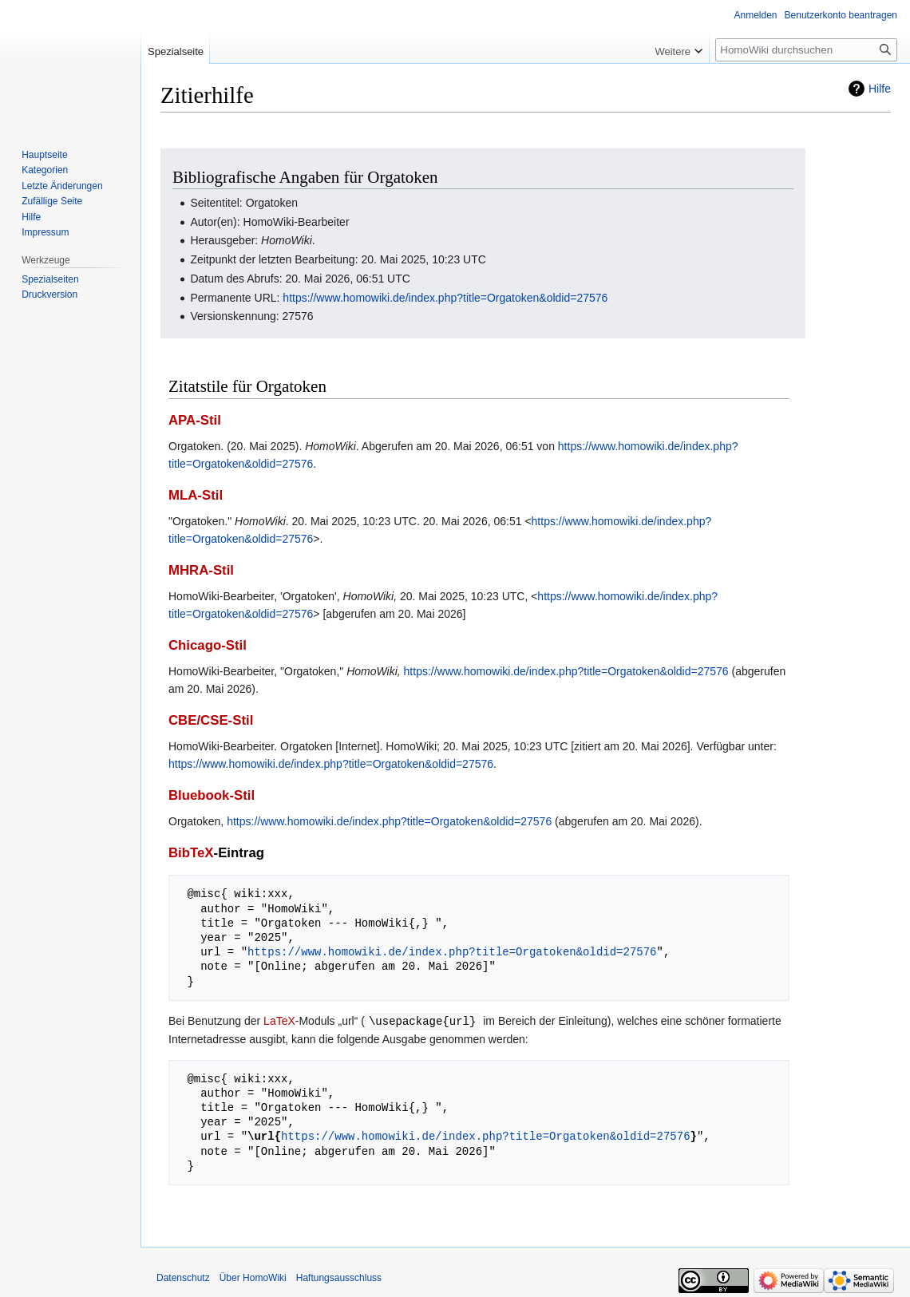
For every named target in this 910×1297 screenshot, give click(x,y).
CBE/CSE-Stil (210, 720)
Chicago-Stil (207, 645)
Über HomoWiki (253, 1277)
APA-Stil (194, 420)
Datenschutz (183, 1277)
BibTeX (191, 852)
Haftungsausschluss (339, 1277)
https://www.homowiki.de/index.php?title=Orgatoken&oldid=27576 (445, 297)
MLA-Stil (195, 495)
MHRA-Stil (201, 570)
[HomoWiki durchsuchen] (806, 49)
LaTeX (279, 1020)
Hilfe (879, 88)
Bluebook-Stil (211, 795)
